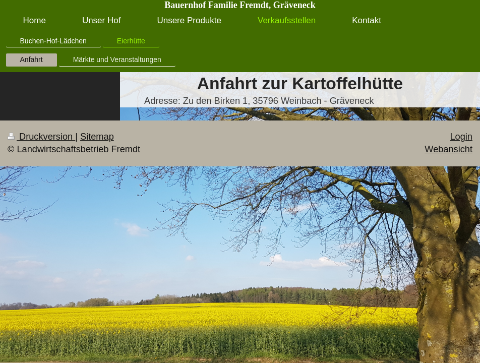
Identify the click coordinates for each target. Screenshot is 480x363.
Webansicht (448, 149)
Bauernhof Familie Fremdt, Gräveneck (240, 5)
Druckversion (41, 137)
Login (461, 137)
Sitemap (97, 137)
